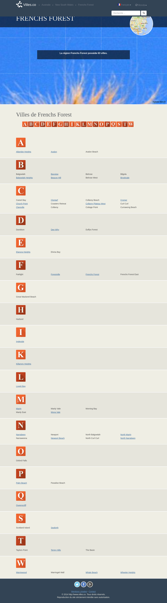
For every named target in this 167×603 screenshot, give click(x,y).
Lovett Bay (21, 386)
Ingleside (20, 341)
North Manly (126, 434)
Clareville (20, 207)
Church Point (22, 204)
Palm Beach (21, 483)
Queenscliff (21, 505)
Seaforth (55, 528)
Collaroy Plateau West (95, 204)
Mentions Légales (79, 591)
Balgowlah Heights (24, 178)
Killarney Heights (23, 364)
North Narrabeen (128, 438)
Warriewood (21, 572)
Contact (92, 591)
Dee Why (55, 229)
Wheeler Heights (128, 572)
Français (124, 5)
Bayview (54, 174)
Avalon (54, 152)
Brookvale (125, 178)
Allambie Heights (23, 152)
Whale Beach (92, 572)
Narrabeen (21, 434)
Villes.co (29, 5)
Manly (18, 408)
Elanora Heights (23, 252)
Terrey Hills (56, 550)
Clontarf (54, 200)
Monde (141, 5)
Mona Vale (55, 412)
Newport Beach (58, 438)
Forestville (55, 274)
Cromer (124, 200)
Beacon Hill (56, 178)
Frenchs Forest (92, 274)
